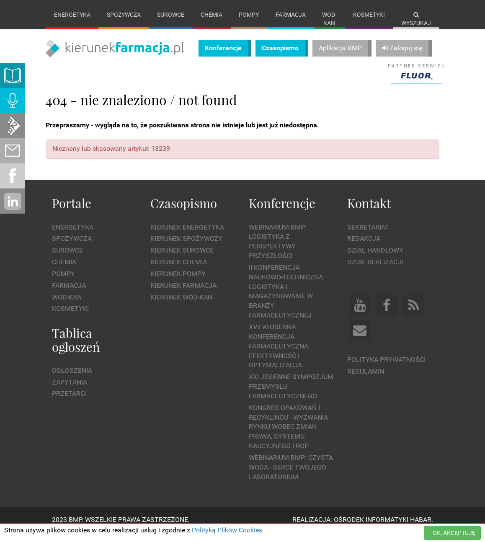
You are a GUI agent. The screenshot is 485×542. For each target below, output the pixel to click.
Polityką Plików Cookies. (228, 530)
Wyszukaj (416, 19)
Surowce (170, 14)
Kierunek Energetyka (187, 236)
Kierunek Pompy (178, 282)
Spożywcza (124, 14)
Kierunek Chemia (178, 271)
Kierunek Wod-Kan (181, 306)
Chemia (211, 14)
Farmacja (291, 14)
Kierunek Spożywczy (186, 247)
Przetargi (69, 402)
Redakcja (363, 247)
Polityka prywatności (386, 368)
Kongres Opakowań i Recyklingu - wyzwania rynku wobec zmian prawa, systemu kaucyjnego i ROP (288, 435)
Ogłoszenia (72, 379)
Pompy (249, 14)
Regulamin (365, 380)
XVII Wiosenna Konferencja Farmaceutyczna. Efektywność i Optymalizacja (279, 354)
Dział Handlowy (375, 259)
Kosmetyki (369, 14)
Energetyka (72, 14)
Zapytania (69, 391)
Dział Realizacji (375, 271)
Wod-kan (329, 18)
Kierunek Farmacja (183, 294)
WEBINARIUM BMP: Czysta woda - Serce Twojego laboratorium (291, 475)
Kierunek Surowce (182, 259)
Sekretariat (368, 236)
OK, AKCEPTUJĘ (454, 532)
